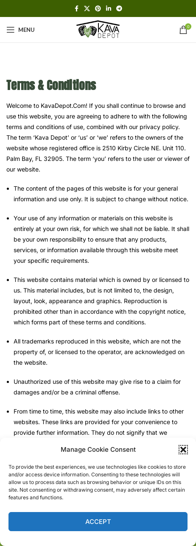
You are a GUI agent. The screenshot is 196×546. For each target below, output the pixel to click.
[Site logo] (98, 29)
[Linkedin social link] (109, 8)
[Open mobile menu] (20, 29)
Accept (98, 522)
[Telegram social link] (119, 8)
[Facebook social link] (76, 8)
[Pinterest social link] (98, 8)
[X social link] (86, 8)
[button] (183, 449)
